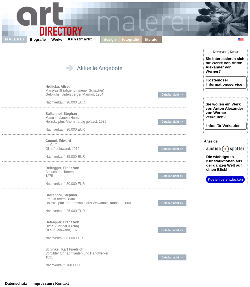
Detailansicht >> (172, 94)
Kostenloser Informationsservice (224, 82)
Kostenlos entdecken (225, 179)
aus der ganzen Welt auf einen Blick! (224, 163)
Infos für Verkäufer (223, 126)
